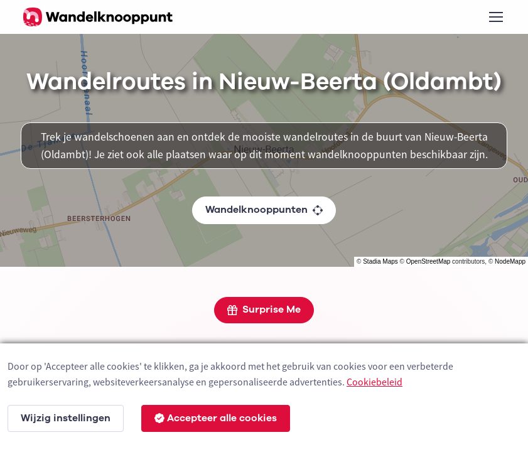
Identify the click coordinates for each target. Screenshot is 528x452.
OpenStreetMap (428, 261)
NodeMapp (510, 261)
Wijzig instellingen (65, 418)
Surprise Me (264, 309)
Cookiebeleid (374, 381)
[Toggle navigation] (495, 17)
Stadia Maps (380, 261)
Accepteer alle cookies (215, 418)
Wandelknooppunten (264, 210)
